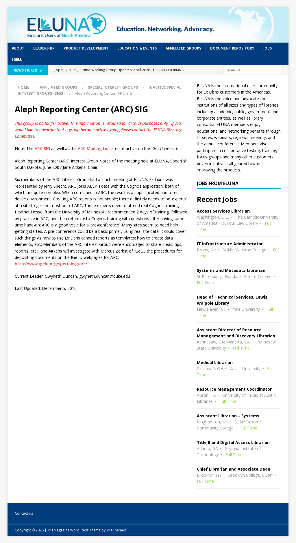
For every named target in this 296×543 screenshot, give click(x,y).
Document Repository (232, 48)
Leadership (44, 48)
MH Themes (116, 530)
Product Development (86, 48)
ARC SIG (42, 148)
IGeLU (17, 59)
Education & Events (137, 48)
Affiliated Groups (183, 48)
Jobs (267, 48)
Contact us (24, 513)
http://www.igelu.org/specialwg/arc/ (51, 263)
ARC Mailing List (94, 148)
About (18, 48)
